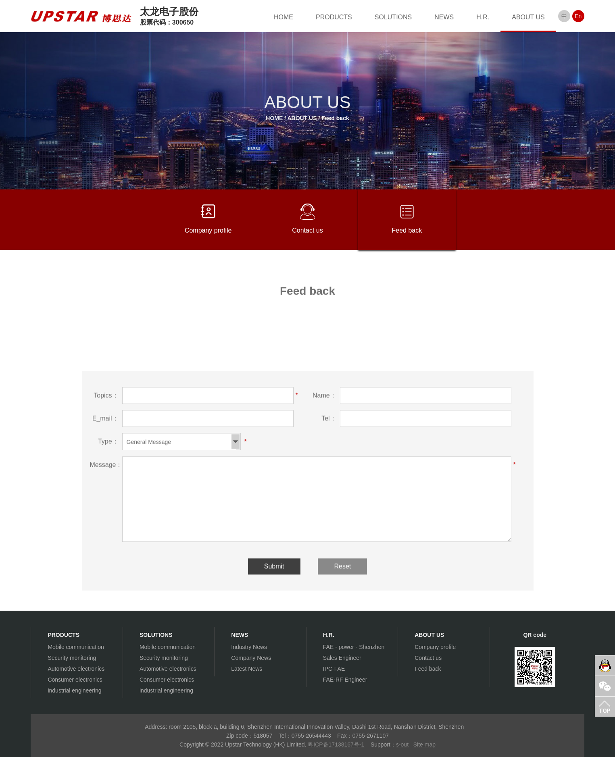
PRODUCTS (334, 17)
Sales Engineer (342, 658)
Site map (424, 744)
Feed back (335, 118)
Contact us (307, 219)
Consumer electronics (75, 679)
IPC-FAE (334, 668)
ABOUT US (528, 17)
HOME (283, 17)
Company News (251, 658)
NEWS (444, 17)
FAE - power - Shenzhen (354, 647)
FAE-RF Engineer (345, 679)
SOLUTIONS (393, 17)
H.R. (482, 17)
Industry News (249, 647)
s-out (402, 744)
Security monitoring (72, 658)
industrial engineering (74, 690)
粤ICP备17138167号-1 (336, 744)
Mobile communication (76, 647)
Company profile (208, 219)
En (578, 16)
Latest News (246, 668)
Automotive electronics (76, 668)
